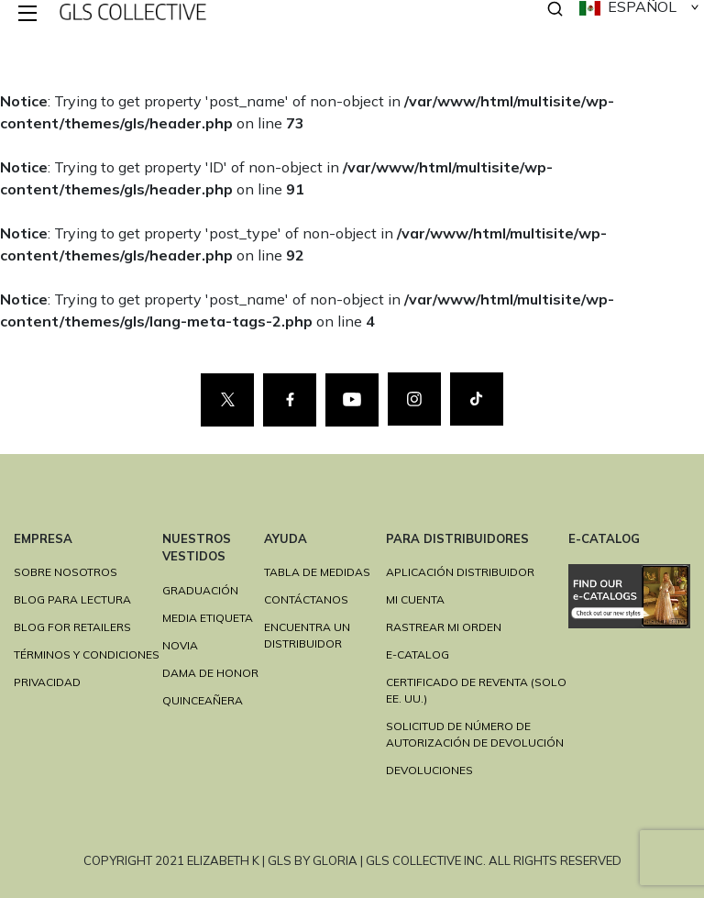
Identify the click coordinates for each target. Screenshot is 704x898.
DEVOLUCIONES (429, 770)
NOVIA (180, 645)
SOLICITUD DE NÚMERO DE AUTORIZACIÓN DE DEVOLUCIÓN (475, 734)
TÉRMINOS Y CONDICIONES (87, 654)
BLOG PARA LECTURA (72, 599)
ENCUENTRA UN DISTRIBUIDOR (307, 635)
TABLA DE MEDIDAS (317, 572)
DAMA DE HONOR (210, 673)
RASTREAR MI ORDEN (443, 627)
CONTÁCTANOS (306, 599)
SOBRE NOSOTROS (65, 572)
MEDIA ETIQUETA (207, 618)
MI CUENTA (415, 599)
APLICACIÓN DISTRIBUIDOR (460, 572)
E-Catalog (417, 654)
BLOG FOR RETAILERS (72, 627)
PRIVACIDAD (47, 682)
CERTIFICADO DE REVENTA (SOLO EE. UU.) (476, 690)
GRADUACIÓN (200, 590)
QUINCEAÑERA (202, 700)
